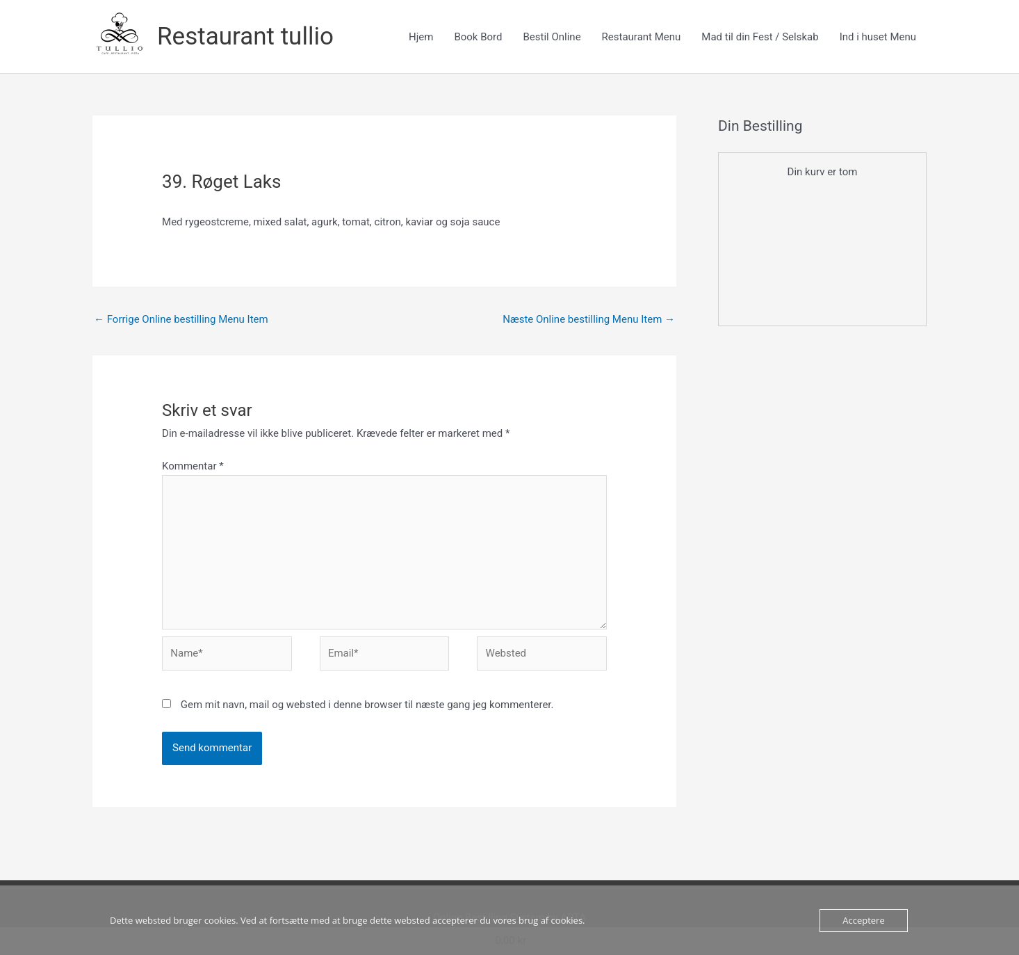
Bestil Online (551, 37)
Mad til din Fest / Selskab (759, 37)
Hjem (421, 37)
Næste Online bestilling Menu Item (589, 319)
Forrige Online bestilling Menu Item (181, 319)
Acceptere (863, 920)
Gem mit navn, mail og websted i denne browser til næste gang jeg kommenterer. (367, 704)
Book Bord (478, 37)
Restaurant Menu (641, 37)
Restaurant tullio (245, 36)
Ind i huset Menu (878, 37)
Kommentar (193, 466)
